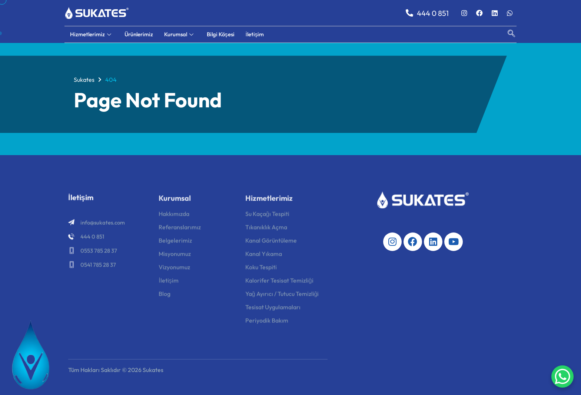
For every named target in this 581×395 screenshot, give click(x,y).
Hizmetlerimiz (90, 34)
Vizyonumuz (174, 268)
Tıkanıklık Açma (266, 228)
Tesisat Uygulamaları (273, 308)
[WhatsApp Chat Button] (562, 376)
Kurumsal (178, 34)
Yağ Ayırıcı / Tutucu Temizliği (282, 295)
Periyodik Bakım (266, 322)
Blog (164, 295)
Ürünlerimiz (138, 34)
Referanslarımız (180, 228)
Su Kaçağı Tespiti (267, 215)
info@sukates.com (102, 223)
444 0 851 (427, 13)
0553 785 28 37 (98, 251)
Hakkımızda (174, 215)
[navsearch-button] (507, 34)
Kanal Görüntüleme (271, 242)
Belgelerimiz (175, 242)
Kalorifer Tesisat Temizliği (279, 282)
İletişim (255, 34)
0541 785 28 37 (98, 266)
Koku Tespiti (261, 268)
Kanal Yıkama (263, 255)
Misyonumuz (175, 255)
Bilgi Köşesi (221, 34)
